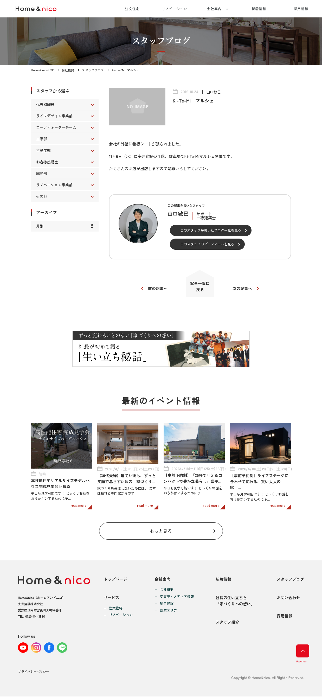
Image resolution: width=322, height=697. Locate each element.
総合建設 (166, 604)
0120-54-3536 (35, 616)
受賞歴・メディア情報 (177, 596)
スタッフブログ (93, 70)
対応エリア (168, 611)
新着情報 (259, 8)
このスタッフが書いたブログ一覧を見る (210, 230)
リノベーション (174, 8)
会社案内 (214, 8)
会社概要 (68, 70)
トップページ (115, 579)
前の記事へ (158, 288)
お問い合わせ (288, 597)
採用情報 (301, 8)
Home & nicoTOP (42, 70)
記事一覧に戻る (200, 286)
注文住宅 (132, 8)
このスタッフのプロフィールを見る (207, 243)
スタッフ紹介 (227, 622)
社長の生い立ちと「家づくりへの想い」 (235, 601)
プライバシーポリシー (33, 672)
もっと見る (161, 531)
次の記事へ (242, 288)
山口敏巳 (213, 91)
